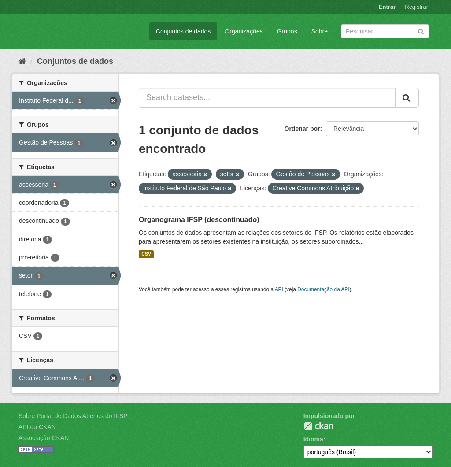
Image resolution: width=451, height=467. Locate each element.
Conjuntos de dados (183, 31)
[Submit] (421, 30)
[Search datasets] (385, 31)
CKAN (318, 425)
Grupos (287, 31)
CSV (146, 254)
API (279, 289)
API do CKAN (37, 426)
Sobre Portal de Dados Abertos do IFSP (72, 415)
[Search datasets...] (267, 98)
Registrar (416, 7)
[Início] (22, 61)
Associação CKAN (43, 437)
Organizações (243, 31)
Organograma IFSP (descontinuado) (199, 219)
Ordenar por (302, 128)
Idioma (313, 439)
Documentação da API (323, 289)
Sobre (319, 31)
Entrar (387, 7)
